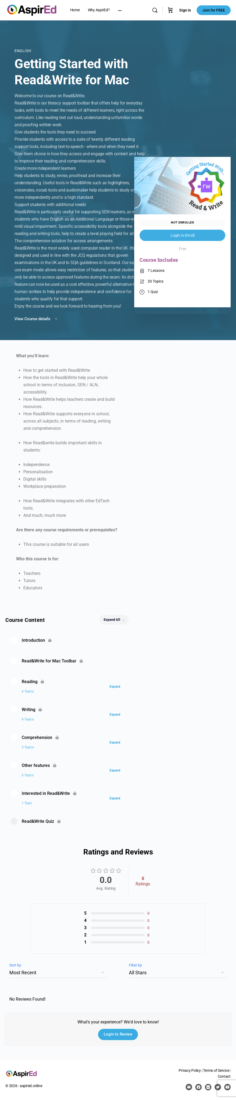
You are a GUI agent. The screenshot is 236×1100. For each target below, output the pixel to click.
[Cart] (170, 10)
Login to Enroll (182, 235)
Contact (224, 1076)
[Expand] (113, 686)
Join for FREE (213, 10)
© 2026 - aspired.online (23, 1086)
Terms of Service (216, 1070)
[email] (189, 1087)
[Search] (154, 10)
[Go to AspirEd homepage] (31, 9)
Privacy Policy (190, 1070)
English (22, 51)
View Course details (36, 318)
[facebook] (198, 1087)
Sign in (185, 10)
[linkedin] (208, 1087)
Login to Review (118, 1034)
